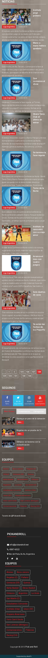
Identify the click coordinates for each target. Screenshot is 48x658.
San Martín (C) (30, 485)
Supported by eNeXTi (24, 656)
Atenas (6, 469)
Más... (20, 422)
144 (29, 376)
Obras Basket (22, 479)
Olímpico (34, 479)
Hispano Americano (23, 495)
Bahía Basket (8, 479)
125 (22, 372)
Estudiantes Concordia (12, 490)
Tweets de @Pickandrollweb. (14, 516)
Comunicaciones (9, 506)
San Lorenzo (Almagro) (29, 501)
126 (27, 372)
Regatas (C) (31, 469)
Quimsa (31, 474)
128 (39, 372)
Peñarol (6, 474)
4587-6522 (13, 549)
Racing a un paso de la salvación (31, 418)
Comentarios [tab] (24, 411)
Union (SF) (7, 495)
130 (10, 376)
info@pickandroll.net (18, 545)
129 (4, 376)
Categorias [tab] (39, 411)
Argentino (7, 485)
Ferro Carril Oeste (10, 501)
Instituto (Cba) (30, 490)
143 (23, 376)
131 (15, 376)
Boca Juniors (18, 469)
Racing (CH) (35, 506)
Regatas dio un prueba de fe (29, 430)
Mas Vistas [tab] (9, 411)
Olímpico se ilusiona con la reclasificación (28, 443)
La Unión (18, 485)
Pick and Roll (31, 647)
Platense (23, 506)
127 (33, 372)
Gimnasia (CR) (18, 474)
